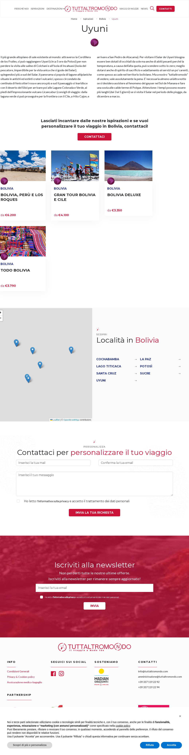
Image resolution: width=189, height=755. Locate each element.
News (144, 8)
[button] (32, 350)
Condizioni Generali (18, 671)
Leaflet (55, 419)
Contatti (165, 8)
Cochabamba (107, 359)
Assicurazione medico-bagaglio (24, 682)
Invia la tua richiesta (94, 512)
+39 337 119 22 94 (149, 687)
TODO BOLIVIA (15, 270)
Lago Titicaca (108, 366)
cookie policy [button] (123, 725)
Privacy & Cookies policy (21, 676)
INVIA (94, 606)
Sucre (145, 373)
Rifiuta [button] (150, 745)
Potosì (146, 366)
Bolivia (102, 18)
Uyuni (101, 380)
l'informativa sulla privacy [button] (53, 501)
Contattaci (94, 136)
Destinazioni (54, 8)
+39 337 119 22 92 (149, 681)
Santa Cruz (106, 373)
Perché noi (21, 8)
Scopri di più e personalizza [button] (29, 745)
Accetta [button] (171, 745)
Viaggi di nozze (129, 8)
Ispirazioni (37, 8)
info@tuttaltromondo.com (153, 671)
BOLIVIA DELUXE (124, 195)
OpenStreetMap (71, 419)
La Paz (145, 359)
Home (68, 8)
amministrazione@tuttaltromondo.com (160, 676)
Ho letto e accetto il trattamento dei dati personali (76, 501)
